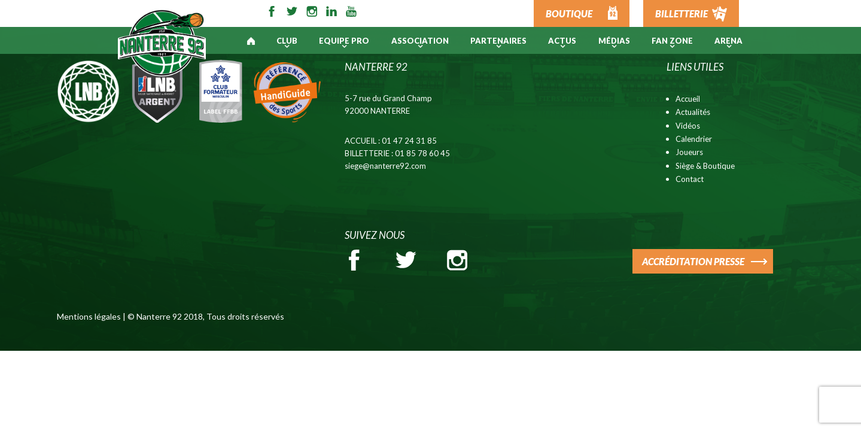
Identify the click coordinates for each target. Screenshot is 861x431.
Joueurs (689, 152)
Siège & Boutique (705, 166)
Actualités (693, 112)
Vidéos (688, 125)
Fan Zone (672, 40)
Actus (562, 40)
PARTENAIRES (498, 40)
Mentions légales (89, 316)
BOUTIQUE (569, 13)
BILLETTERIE (681, 13)
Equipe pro (344, 40)
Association (420, 40)
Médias (614, 40)
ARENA (728, 40)
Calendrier (694, 139)
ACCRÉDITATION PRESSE (693, 261)
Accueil (688, 99)
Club (286, 40)
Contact (690, 179)
